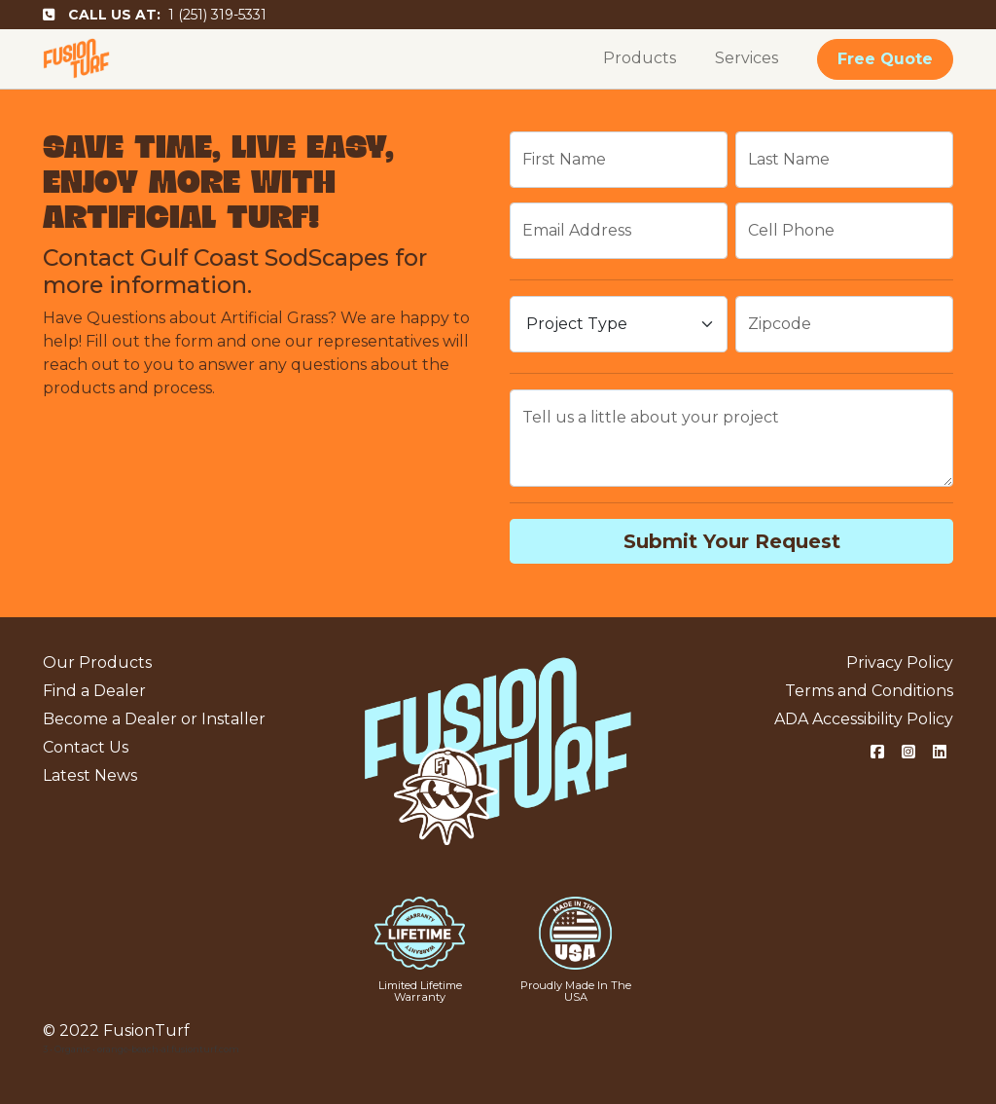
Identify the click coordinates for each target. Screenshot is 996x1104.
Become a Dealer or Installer (154, 719)
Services (746, 58)
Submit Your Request (731, 541)
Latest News (90, 775)
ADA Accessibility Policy (863, 719)
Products (639, 58)
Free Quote (885, 59)
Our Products (97, 662)
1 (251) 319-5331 (155, 14)
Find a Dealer (94, 690)
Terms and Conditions (869, 690)
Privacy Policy (899, 662)
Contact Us (85, 747)
